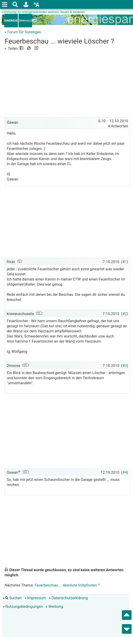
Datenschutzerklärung (68, 598)
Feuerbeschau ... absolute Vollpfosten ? (67, 585)
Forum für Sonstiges (24, 32)
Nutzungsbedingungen (23, 606)
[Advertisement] (67, 83)
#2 (125, 314)
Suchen (12, 598)
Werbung (54, 606)
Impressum (35, 598)
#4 (125, 472)
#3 (125, 365)
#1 (125, 262)
